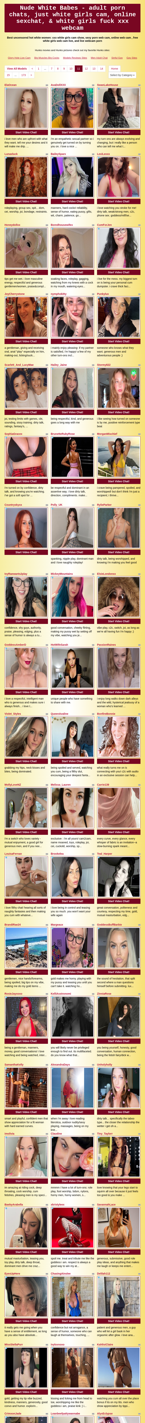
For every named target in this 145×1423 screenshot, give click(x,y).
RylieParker (104, 448)
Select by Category (122, 75)
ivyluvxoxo (57, 1174)
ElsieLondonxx (106, 507)
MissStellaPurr (14, 1174)
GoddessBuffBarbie (109, 811)
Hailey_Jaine (59, 327)
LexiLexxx (103, 144)
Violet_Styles (13, 628)
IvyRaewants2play (16, 507)
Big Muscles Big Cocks (46, 57)
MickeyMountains (62, 507)
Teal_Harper (104, 749)
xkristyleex (57, 1053)
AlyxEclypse (105, 1233)
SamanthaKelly (14, 932)
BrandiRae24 (13, 811)
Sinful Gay (117, 57)
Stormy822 (104, 327)
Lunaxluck (11, 144)
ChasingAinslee (61, 1112)
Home (114, 68)
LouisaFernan (13, 749)
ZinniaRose (104, 870)
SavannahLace (106, 1053)
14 (101, 68)
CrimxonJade (13, 1233)
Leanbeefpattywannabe (65, 1233)
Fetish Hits (100, 1417)
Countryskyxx (13, 448)
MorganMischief (107, 386)
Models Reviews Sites (75, 57)
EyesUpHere (12, 1112)
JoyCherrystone (15, 265)
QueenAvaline (59, 628)
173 (23, 75)
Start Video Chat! (26, 122)
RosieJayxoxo (13, 870)
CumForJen (104, 205)
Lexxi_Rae (57, 1295)
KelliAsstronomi (61, 870)
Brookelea (57, 749)
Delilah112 (103, 1112)
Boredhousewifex (62, 205)
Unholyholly (104, 932)
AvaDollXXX (58, 84)
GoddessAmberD (15, 569)
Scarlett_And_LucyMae (19, 327)
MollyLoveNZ (13, 690)
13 (94, 68)
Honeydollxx (12, 205)
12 (86, 68)
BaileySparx (58, 144)
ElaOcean (11, 84)
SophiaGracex (13, 386)
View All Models (17, 68)
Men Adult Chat (99, 57)
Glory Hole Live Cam (19, 57)
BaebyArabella (14, 1053)
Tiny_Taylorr (105, 991)
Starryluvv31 (12, 1295)
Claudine (56, 991)
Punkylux (103, 265)
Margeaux (57, 811)
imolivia (9, 991)
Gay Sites (131, 57)
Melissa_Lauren (61, 690)
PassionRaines (106, 569)
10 (70, 68)
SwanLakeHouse (107, 84)
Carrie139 (103, 690)
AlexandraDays (60, 932)
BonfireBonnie (106, 628)
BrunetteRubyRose (63, 386)
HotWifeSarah (59, 569)
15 (8, 75)
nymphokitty (58, 265)
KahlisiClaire (105, 1174)
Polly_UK (56, 448)
